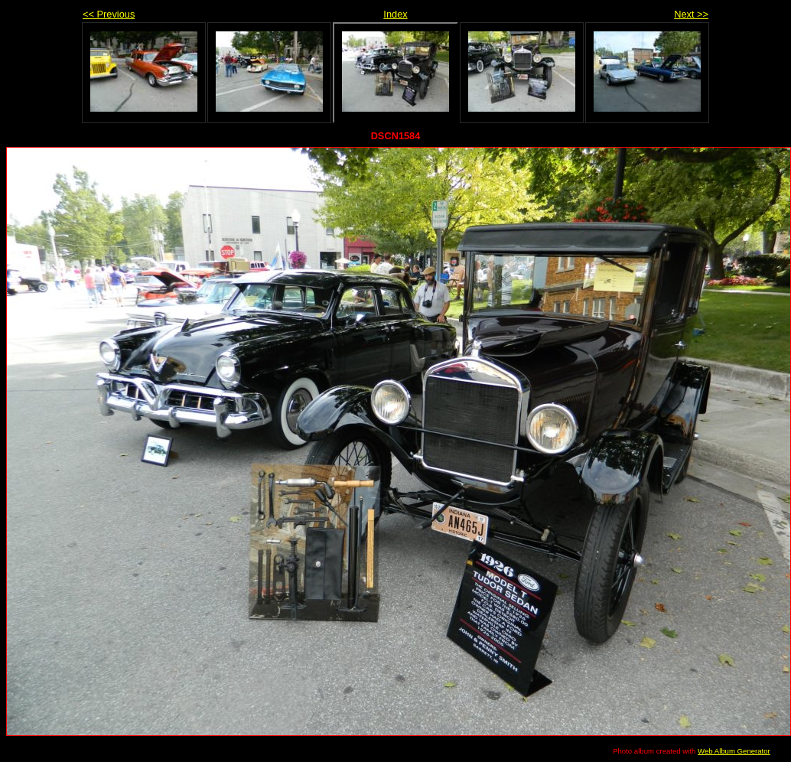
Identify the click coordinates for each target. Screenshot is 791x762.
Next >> (691, 14)
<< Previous (109, 14)
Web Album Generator (734, 751)
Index (395, 14)
